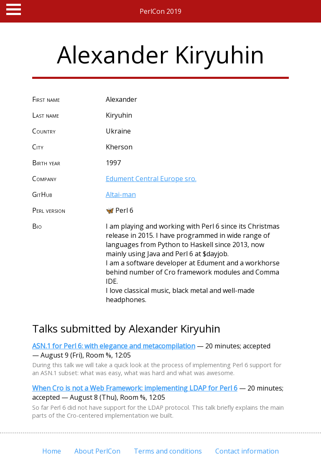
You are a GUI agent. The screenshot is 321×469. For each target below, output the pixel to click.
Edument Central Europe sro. (151, 178)
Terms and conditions (168, 451)
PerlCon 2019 (160, 11)
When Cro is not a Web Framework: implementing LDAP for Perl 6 (134, 388)
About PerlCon (97, 451)
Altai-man (121, 194)
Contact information (247, 451)
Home (51, 451)
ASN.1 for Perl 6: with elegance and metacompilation (113, 345)
